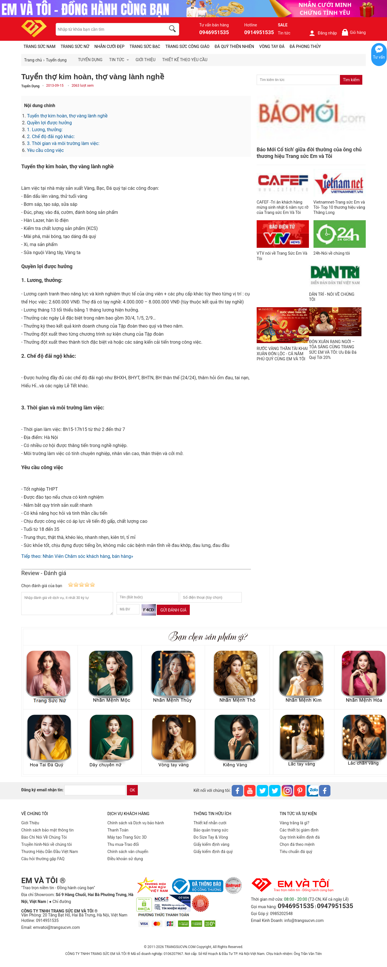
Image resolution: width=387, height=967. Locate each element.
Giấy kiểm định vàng (211, 844)
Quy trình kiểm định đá (300, 837)
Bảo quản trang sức (211, 830)
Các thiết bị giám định (299, 830)
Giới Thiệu (30, 823)
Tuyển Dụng (30, 86)
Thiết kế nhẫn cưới (210, 823)
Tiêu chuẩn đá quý (296, 851)
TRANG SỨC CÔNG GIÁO (187, 46)
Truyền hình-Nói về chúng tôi (46, 844)
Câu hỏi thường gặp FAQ (43, 858)
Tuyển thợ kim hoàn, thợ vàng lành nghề (67, 116)
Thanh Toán (117, 830)
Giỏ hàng (353, 32)
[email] (95, 790)
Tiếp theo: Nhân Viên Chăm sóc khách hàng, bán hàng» (77, 556)
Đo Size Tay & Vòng (211, 837)
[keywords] (108, 29)
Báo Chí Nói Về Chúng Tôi (44, 837)
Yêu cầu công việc (45, 150)
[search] (173, 29)
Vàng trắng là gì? (294, 823)
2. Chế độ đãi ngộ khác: (51, 136)
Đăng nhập (323, 33)
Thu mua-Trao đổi (123, 844)
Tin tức (284, 33)
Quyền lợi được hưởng (49, 122)
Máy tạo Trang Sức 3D (127, 837)
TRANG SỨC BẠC (144, 46)
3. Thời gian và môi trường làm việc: (63, 143)
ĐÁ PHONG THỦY (305, 46)
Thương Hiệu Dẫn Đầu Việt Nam (49, 851)
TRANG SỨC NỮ (75, 46)
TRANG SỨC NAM (39, 46)
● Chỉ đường (60, 901)
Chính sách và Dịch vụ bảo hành (135, 823)
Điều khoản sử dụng (125, 858)
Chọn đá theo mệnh (297, 844)
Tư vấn (379, 57)
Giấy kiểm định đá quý (213, 851)
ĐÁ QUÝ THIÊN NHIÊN (234, 46)
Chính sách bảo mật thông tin (47, 830)
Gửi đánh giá (173, 610)
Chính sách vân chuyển (127, 851)
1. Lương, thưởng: (45, 129)
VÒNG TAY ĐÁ (272, 46)
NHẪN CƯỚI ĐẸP (109, 46)
